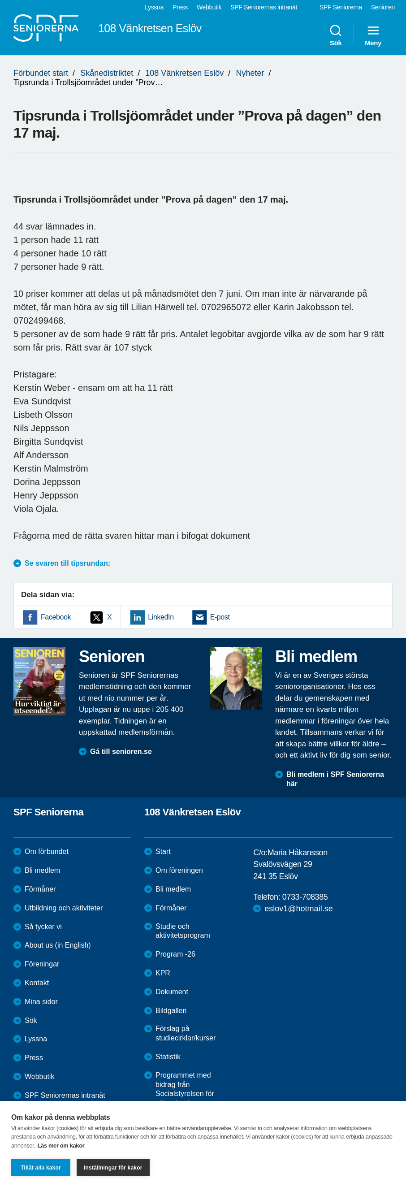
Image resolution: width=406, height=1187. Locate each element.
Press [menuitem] (180, 7)
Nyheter (250, 73)
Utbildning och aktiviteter (64, 908)
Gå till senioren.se (121, 751)
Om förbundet (47, 851)
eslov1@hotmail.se (298, 908)
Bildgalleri (170, 1010)
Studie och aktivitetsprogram (182, 931)
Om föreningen (179, 870)
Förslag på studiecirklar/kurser (185, 1033)
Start (163, 851)
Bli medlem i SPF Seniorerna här (335, 779)
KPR (162, 973)
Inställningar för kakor (113, 1168)
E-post (220, 617)
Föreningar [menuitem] (42, 964)
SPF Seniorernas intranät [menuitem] (263, 7)
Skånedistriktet (106, 73)
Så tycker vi (43, 927)
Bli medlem (42, 870)
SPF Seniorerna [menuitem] (341, 7)
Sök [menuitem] (335, 35)
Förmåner (40, 889)
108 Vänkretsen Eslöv (184, 73)
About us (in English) (58, 945)
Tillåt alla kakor (41, 1168)
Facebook (56, 617)
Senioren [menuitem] (383, 7)
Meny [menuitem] (373, 35)
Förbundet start (40, 73)
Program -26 (175, 954)
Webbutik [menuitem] (209, 7)
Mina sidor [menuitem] (41, 1001)
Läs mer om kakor (61, 1145)
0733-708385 (305, 896)
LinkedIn (160, 617)
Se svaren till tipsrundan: (67, 563)
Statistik (168, 1057)
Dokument (171, 992)
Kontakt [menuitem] (37, 983)
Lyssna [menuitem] (154, 7)
